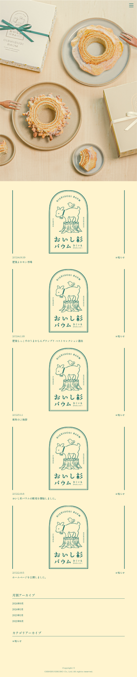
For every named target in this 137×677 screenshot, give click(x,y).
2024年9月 (18, 603)
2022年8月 (18, 621)
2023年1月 (17, 615)
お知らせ (17, 641)
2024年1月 (17, 609)
